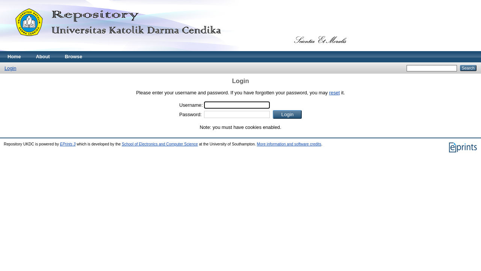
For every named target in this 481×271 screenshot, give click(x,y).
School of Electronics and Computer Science (160, 144)
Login (10, 68)
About (43, 56)
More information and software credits (289, 144)
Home (14, 56)
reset (334, 92)
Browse (73, 56)
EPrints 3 (68, 144)
